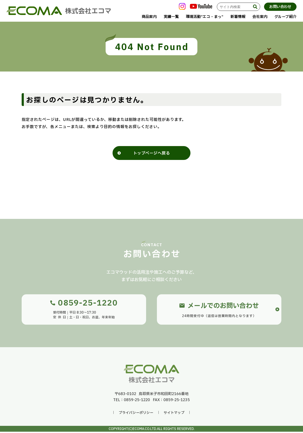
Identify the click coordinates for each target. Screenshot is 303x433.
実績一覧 (171, 17)
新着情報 (237, 17)
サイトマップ (174, 414)
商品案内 (149, 17)
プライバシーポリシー (136, 414)
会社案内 (259, 17)
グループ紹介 (285, 17)
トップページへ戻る (151, 154)
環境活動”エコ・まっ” (204, 17)
